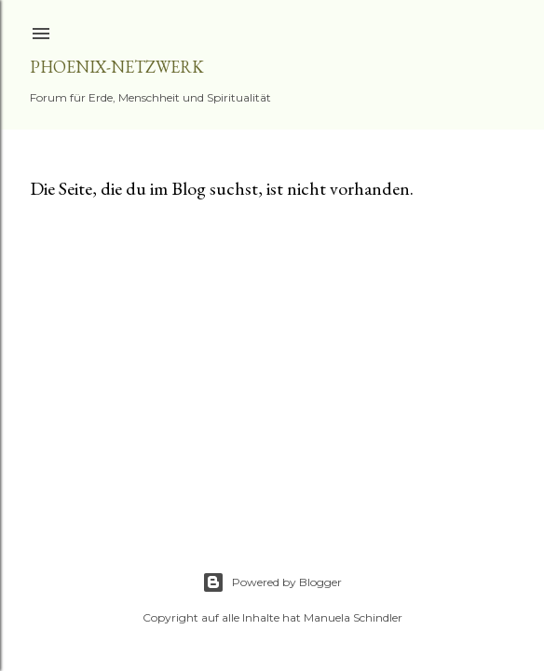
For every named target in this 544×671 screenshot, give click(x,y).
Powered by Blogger (272, 582)
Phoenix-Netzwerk (117, 66)
